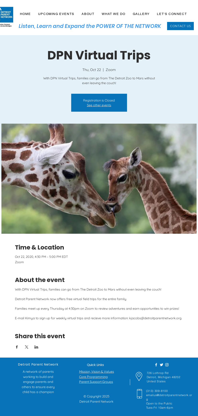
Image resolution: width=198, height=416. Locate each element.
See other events (99, 105)
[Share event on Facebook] (17, 347)
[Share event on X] (27, 347)
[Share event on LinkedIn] (36, 347)
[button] (88, 14)
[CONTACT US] (180, 26)
